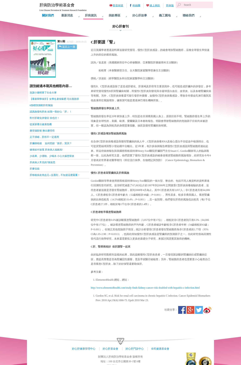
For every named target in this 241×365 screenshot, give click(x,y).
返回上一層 (68, 46)
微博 (207, 310)
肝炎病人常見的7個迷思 (42, 162)
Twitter (199, 310)
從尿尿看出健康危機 (41, 124)
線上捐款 (155, 5)
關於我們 (48, 15)
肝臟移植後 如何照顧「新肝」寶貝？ (51, 143)
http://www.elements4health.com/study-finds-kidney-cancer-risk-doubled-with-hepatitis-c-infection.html (145, 287)
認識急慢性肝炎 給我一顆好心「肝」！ (51, 111)
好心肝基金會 (110, 348)
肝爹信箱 (34, 168)
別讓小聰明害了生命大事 (43, 92)
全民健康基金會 (160, 348)
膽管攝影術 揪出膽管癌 (42, 130)
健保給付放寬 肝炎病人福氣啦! (46, 149)
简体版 (170, 5)
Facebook (182, 310)
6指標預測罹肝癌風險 (41, 105)
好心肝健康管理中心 (83, 348)
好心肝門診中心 (135, 348)
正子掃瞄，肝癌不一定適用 (44, 137)
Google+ (190, 310)
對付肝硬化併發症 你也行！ (45, 118)
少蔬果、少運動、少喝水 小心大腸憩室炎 (52, 156)
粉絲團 (136, 5)
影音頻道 (118, 5)
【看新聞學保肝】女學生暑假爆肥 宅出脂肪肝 (54, 99)
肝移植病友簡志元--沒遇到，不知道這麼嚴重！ (55, 175)
